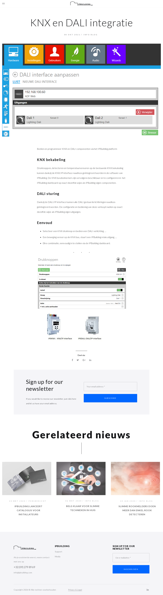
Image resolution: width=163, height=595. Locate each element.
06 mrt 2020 (73, 501)
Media (57, 556)
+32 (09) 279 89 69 (24, 567)
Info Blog (90, 35)
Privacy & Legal (75, 589)
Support (58, 551)
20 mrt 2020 (17, 502)
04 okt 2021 (72, 35)
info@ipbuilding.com (23, 572)
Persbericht (37, 502)
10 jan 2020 (128, 502)
